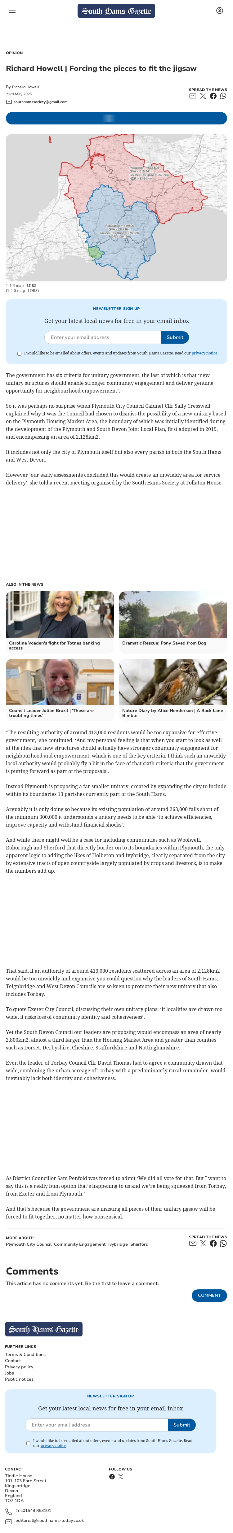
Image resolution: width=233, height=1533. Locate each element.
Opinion (14, 52)
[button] (12, 10)
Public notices (19, 1379)
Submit (175, 337)
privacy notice (204, 353)
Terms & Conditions (25, 1354)
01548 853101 (37, 1510)
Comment (209, 1295)
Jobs (9, 1373)
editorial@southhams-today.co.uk (50, 1520)
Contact (13, 1361)
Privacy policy (19, 1367)
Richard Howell (25, 87)
